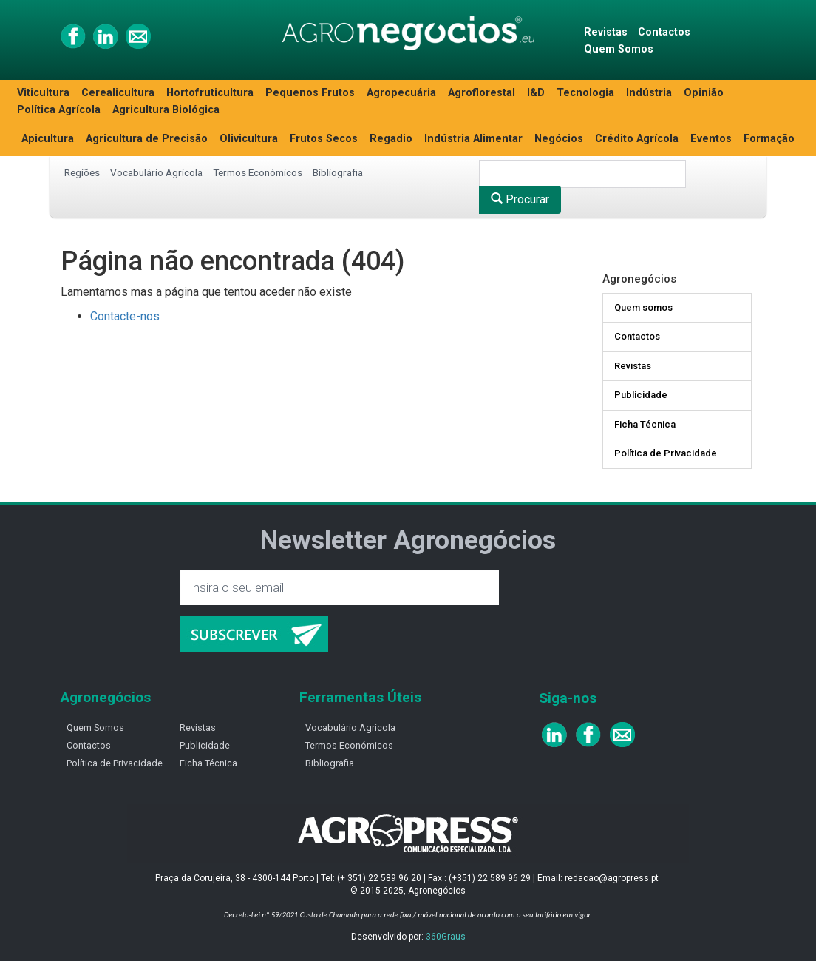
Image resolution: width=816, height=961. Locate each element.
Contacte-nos (125, 316)
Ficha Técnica (645, 424)
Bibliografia (338, 172)
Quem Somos (618, 49)
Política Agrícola (59, 110)
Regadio (391, 138)
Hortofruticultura (210, 93)
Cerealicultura (117, 93)
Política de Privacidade (665, 453)
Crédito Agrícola (637, 138)
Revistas (606, 32)
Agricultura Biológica (166, 110)
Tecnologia (585, 93)
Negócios (558, 138)
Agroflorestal (481, 93)
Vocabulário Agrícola (156, 172)
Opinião (704, 93)
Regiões (82, 172)
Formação (769, 138)
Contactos (664, 32)
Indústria (649, 93)
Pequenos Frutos (310, 93)
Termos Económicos (257, 172)
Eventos (711, 138)
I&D (536, 93)
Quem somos (643, 307)
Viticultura (43, 93)
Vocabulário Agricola (350, 727)
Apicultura (47, 138)
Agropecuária (401, 93)
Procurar (520, 199)
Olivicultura (249, 138)
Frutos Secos (324, 138)
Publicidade (640, 394)
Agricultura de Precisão (147, 138)
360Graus (446, 936)
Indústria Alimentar (473, 138)
